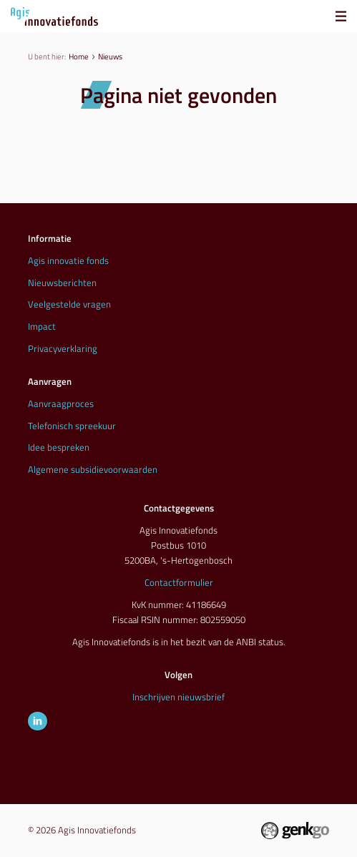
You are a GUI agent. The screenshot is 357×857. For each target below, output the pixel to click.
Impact (42, 326)
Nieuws (110, 56)
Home (79, 56)
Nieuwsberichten (62, 282)
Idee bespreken (58, 447)
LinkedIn (37, 721)
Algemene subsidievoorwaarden (92, 469)
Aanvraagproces (61, 403)
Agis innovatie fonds (68, 260)
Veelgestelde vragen (69, 304)
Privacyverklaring (62, 348)
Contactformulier (179, 582)
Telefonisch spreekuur (72, 425)
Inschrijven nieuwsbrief (178, 697)
